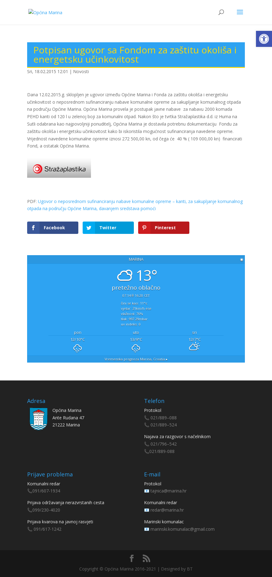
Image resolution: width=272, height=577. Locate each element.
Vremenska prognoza (136, 359)
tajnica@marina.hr (168, 491)
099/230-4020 (46, 510)
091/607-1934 (46, 491)
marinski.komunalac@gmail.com (182, 529)
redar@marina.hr (167, 510)
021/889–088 (163, 418)
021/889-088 (162, 451)
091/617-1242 (47, 529)
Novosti (81, 71)
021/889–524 (163, 425)
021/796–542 (163, 444)
